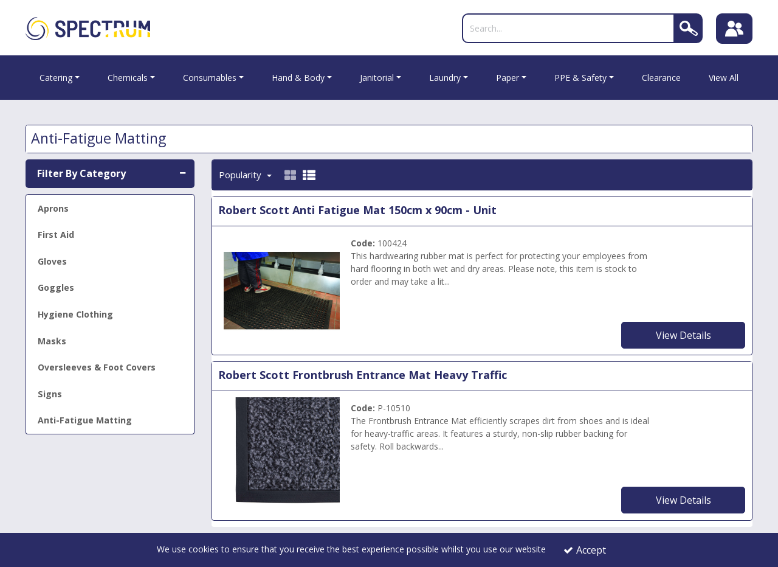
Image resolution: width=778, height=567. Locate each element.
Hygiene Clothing (75, 314)
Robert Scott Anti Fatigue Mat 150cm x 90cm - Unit (357, 210)
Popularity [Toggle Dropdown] (241, 175)
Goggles (56, 287)
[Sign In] (734, 28)
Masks (52, 341)
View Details (683, 335)
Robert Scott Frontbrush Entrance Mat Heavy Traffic (362, 374)
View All (723, 77)
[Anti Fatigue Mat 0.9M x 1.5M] (282, 289)
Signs (50, 394)
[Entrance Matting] (282, 455)
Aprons (53, 208)
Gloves (52, 261)
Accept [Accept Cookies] (584, 550)
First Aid (56, 234)
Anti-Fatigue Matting (85, 420)
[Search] (568, 28)
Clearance (661, 77)
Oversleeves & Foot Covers (97, 367)
